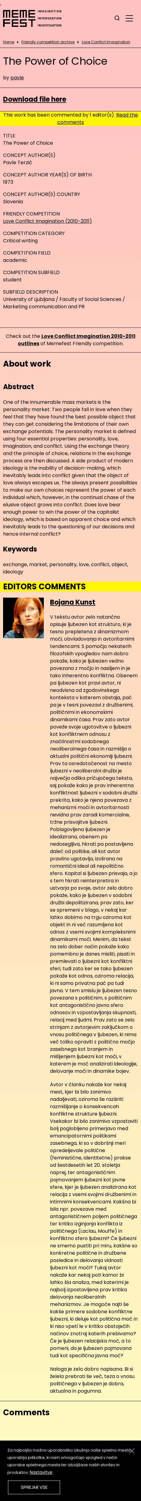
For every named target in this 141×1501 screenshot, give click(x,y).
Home (8, 42)
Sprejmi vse (34, 1487)
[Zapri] (132, 1451)
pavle (17, 77)
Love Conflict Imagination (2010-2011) (47, 221)
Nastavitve (41, 1472)
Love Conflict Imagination (106, 42)
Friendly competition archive (47, 42)
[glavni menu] (129, 18)
